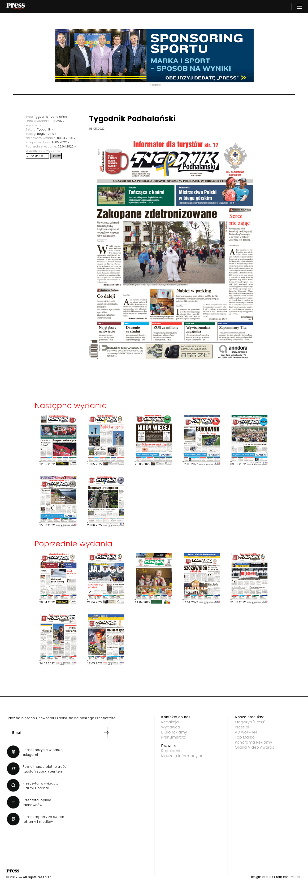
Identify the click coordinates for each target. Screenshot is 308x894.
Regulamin (171, 750)
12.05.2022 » (60, 142)
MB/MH (296, 877)
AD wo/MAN (246, 732)
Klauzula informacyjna (182, 755)
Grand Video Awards (254, 747)
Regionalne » (47, 134)
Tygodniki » (45, 129)
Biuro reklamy (174, 732)
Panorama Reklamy (253, 742)
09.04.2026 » (66, 138)
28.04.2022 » (67, 146)
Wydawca (170, 727)
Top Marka (245, 737)
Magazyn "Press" (250, 722)
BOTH (266, 877)
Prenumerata (173, 737)
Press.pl (242, 727)
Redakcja (170, 722)
